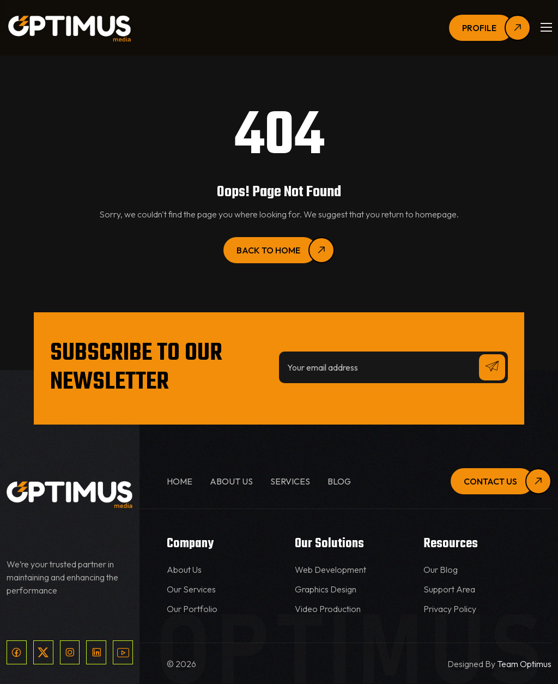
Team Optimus (524, 663)
